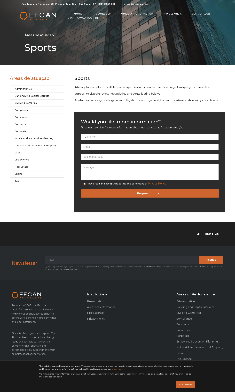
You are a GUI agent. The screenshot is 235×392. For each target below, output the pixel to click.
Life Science (22, 159)
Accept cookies (185, 384)
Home (78, 13)
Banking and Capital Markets (32, 95)
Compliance (22, 110)
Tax (17, 181)
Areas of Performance (101, 307)
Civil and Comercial (26, 102)
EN (103, 18)
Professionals (172, 13)
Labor (18, 152)
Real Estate (21, 166)
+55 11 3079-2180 (80, 18)
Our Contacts (201, 13)
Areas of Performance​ (137, 13)
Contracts (20, 124)
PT (96, 18)
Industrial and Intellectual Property (35, 145)
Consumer (21, 117)
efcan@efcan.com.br (136, 4)
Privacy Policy (157, 183)
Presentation (101, 13)
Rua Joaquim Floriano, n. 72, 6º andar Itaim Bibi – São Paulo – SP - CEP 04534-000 (69, 4)
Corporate (20, 131)
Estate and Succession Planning (34, 138)
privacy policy (118, 369)
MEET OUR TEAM (207, 234)
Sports (19, 173)
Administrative (23, 88)
